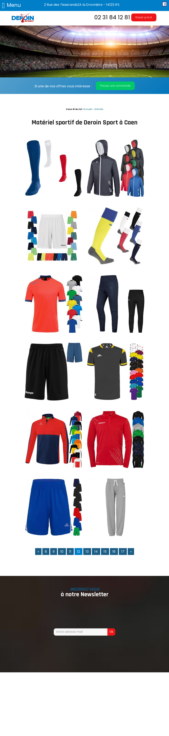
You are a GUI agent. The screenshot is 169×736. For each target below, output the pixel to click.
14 (96, 551)
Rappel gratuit (143, 17)
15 (105, 551)
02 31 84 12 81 (112, 17)
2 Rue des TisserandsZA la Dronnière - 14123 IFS (81, 4)
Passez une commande (115, 86)
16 (113, 551)
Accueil (87, 109)
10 (61, 551)
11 (70, 551)
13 (87, 551)
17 (122, 551)
